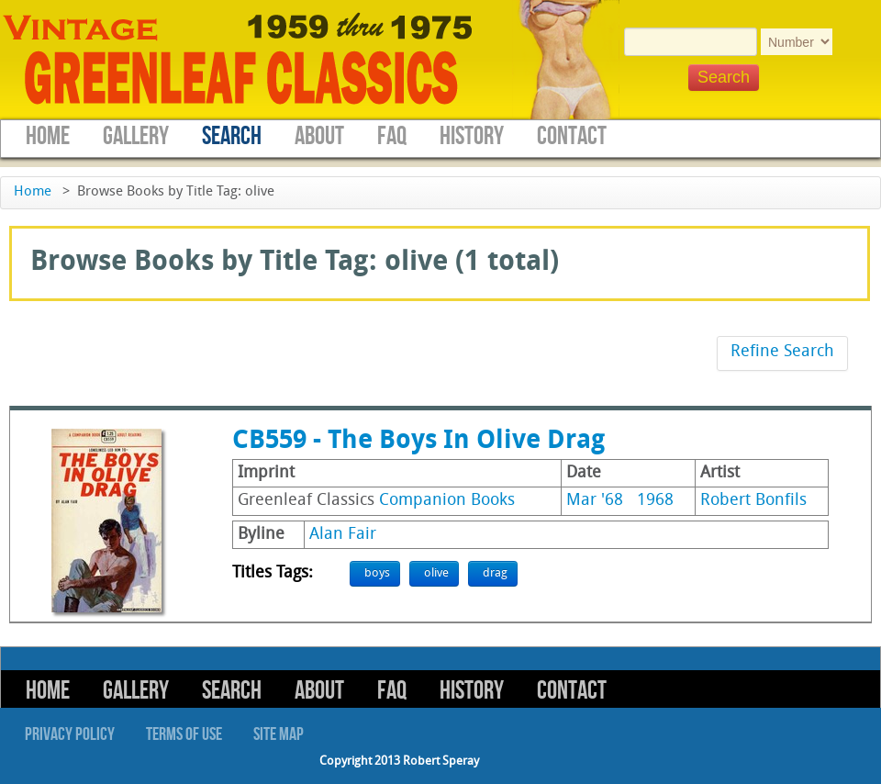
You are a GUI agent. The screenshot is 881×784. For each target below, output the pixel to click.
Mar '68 (594, 501)
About (319, 136)
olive (436, 573)
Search (232, 136)
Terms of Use (184, 734)
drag (495, 573)
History (472, 136)
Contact (572, 136)
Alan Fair (342, 534)
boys (377, 573)
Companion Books (447, 501)
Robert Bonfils (753, 501)
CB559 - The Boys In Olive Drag (418, 441)
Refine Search (782, 352)
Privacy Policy (70, 734)
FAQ (392, 136)
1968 (655, 501)
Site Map (278, 734)
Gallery (136, 136)
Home (48, 136)
